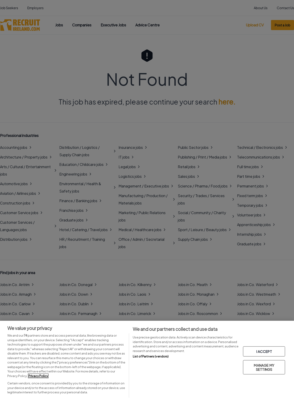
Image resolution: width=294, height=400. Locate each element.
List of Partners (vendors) (151, 356)
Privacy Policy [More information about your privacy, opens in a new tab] (38, 376)
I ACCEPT (264, 351)
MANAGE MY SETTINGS (264, 367)
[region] (147, 360)
